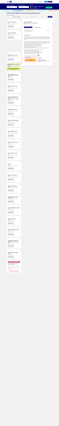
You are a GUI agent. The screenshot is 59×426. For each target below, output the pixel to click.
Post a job (22, 1)
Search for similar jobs (37, 27)
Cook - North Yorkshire (28, 21)
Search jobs (49, 7)
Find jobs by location (21, 5)
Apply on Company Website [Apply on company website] (28, 27)
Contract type (42, 16)
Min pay (23, 16)
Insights (19, 1)
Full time (36, 6)
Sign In (46, 1)
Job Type (31, 5)
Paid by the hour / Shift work (53, 10)
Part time (32, 6)
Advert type (27, 16)
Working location (33, 16)
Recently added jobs (6, 10)
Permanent (41, 6)
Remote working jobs (18, 10)
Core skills (18, 16)
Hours (37, 16)
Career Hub (15, 1)
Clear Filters (50, 16)
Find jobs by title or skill (11, 5)
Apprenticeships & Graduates (29, 10)
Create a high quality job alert (14, 69)
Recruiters (50, 1)
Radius (14, 16)
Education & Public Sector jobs (41, 10)
